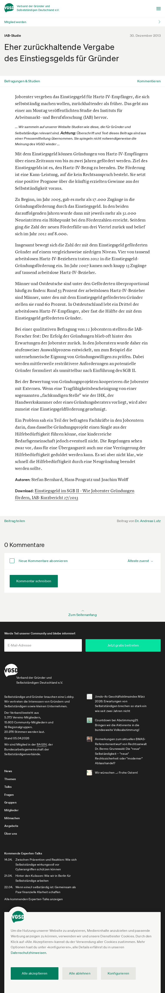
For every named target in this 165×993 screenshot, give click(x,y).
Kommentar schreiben (33, 581)
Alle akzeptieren (34, 973)
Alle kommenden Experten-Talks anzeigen (33, 895)
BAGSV (42, 740)
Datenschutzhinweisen (28, 952)
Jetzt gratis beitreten (126, 645)
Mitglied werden (15, 22)
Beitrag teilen (14, 521)
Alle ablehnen (79, 973)
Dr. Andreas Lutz (148, 521)
